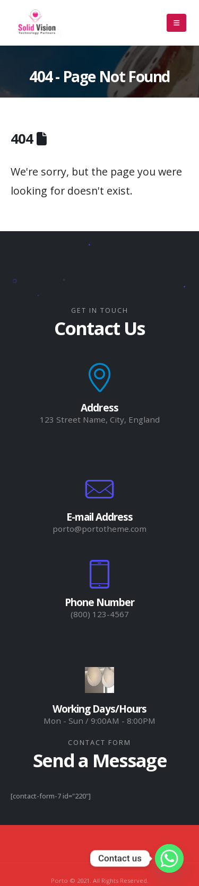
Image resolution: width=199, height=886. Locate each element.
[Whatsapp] (169, 858)
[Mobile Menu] (176, 23)
